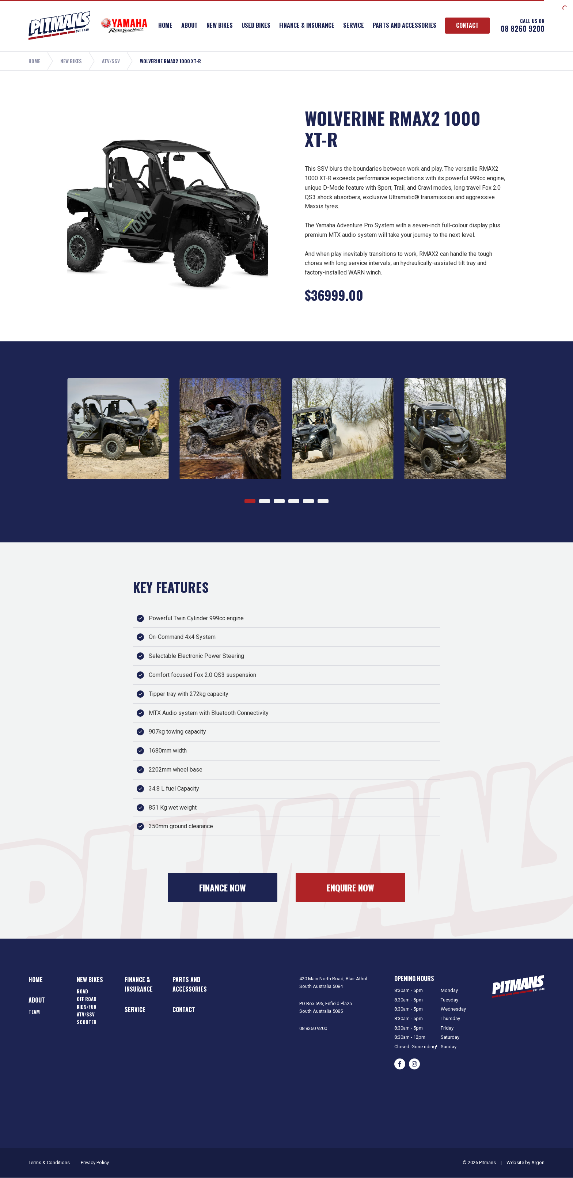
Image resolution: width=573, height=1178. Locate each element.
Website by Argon (525, 1162)
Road (82, 991)
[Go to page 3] (279, 501)
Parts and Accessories (404, 25)
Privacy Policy (95, 1162)
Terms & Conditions (49, 1162)
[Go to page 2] (264, 501)
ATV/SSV (86, 1014)
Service (353, 25)
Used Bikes (256, 25)
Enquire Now (350, 887)
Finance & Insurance (306, 25)
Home (165, 25)
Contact (467, 25)
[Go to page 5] (308, 501)
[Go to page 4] (293, 501)
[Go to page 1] (249, 501)
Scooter (86, 1022)
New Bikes (219, 25)
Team (34, 1011)
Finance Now (222, 887)
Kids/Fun (86, 1006)
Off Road (86, 999)
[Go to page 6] (323, 501)
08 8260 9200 (522, 28)
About (189, 25)
